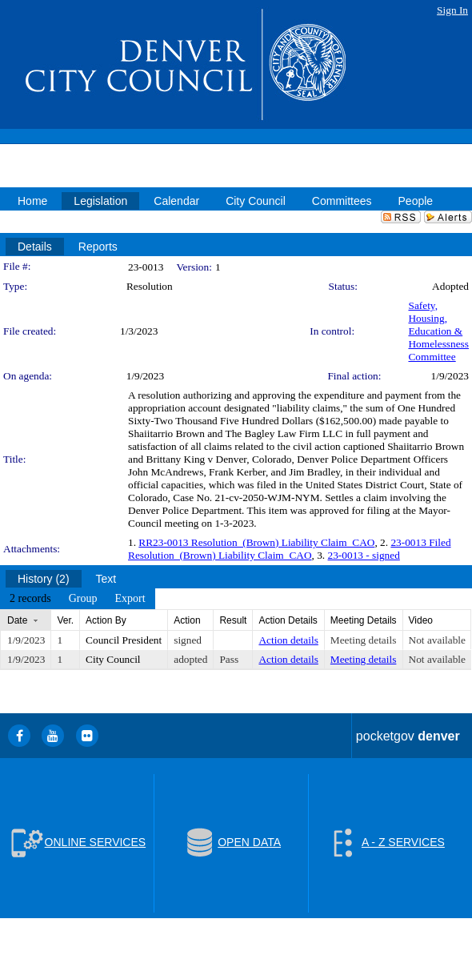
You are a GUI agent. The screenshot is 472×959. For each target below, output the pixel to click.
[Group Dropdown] (83, 598)
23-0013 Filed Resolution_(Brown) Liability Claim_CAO (289, 548)
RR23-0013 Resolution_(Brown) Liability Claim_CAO (256, 542)
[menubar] (77, 598)
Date (17, 620)
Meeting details (363, 640)
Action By (106, 620)
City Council (113, 659)
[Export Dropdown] (130, 598)
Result (232, 620)
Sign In (452, 10)
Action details (288, 640)
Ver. (65, 620)
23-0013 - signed (364, 555)
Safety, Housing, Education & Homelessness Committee (438, 331)
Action (187, 620)
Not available (437, 640)
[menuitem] (30, 598)
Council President (124, 640)
